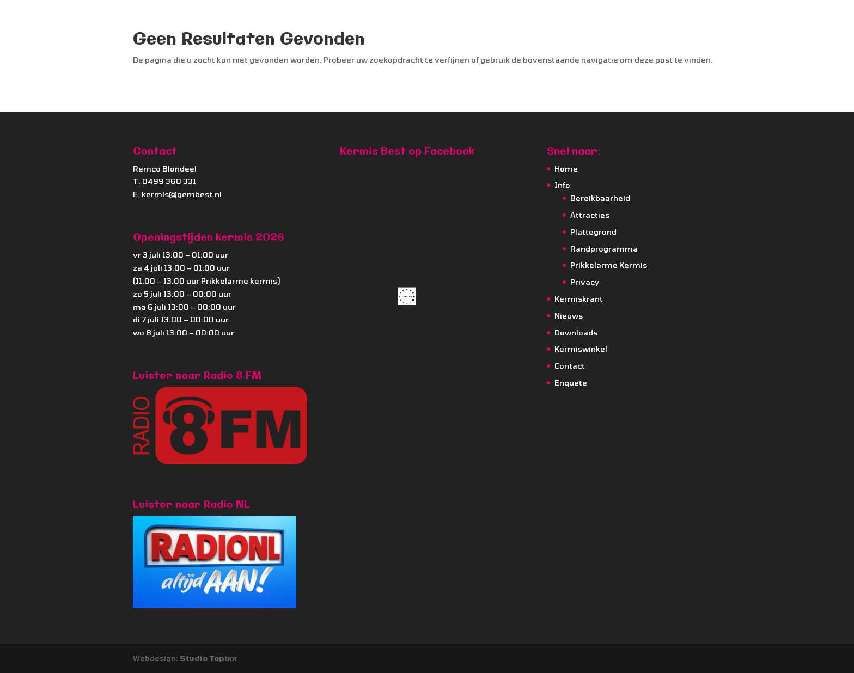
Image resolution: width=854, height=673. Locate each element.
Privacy (584, 281)
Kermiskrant (578, 298)
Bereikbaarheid (600, 198)
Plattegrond (593, 231)
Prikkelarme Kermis (608, 265)
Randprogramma (604, 248)
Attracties (589, 214)
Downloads (575, 332)
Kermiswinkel (580, 348)
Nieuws (568, 315)
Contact (569, 365)
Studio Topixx (208, 658)
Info (562, 184)
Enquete (570, 382)
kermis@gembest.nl (182, 194)
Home (566, 168)
